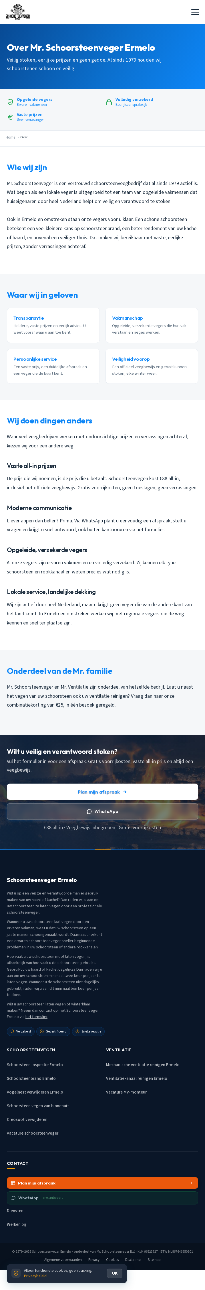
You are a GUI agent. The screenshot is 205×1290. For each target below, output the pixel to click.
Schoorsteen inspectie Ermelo (35, 1065)
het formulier (36, 1017)
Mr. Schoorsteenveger (113, 1251)
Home (10, 137)
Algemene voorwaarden (63, 1259)
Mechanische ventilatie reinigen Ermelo (143, 1065)
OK (115, 1273)
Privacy (94, 1259)
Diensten (15, 1211)
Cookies (112, 1259)
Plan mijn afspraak (102, 792)
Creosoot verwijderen (27, 1120)
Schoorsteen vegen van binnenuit (38, 1106)
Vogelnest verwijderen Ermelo (35, 1092)
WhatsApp (102, 811)
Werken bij (16, 1225)
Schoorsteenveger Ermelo (51, 1251)
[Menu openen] (195, 12)
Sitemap (154, 1259)
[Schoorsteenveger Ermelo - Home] (18, 12)
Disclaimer (133, 1259)
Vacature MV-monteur (126, 1092)
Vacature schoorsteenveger (32, 1133)
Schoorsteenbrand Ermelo (31, 1079)
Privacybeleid (35, 1276)
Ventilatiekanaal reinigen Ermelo (136, 1079)
